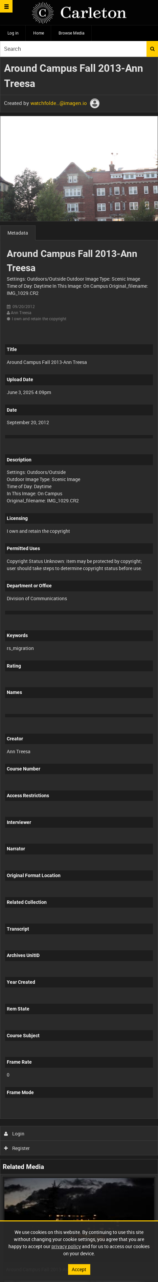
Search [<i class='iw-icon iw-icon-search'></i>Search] (152, 48)
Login (14, 1133)
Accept (79, 1269)
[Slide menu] (6, 6)
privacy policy (66, 1246)
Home (38, 33)
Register (17, 1148)
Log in (13, 33)
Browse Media (72, 33)
